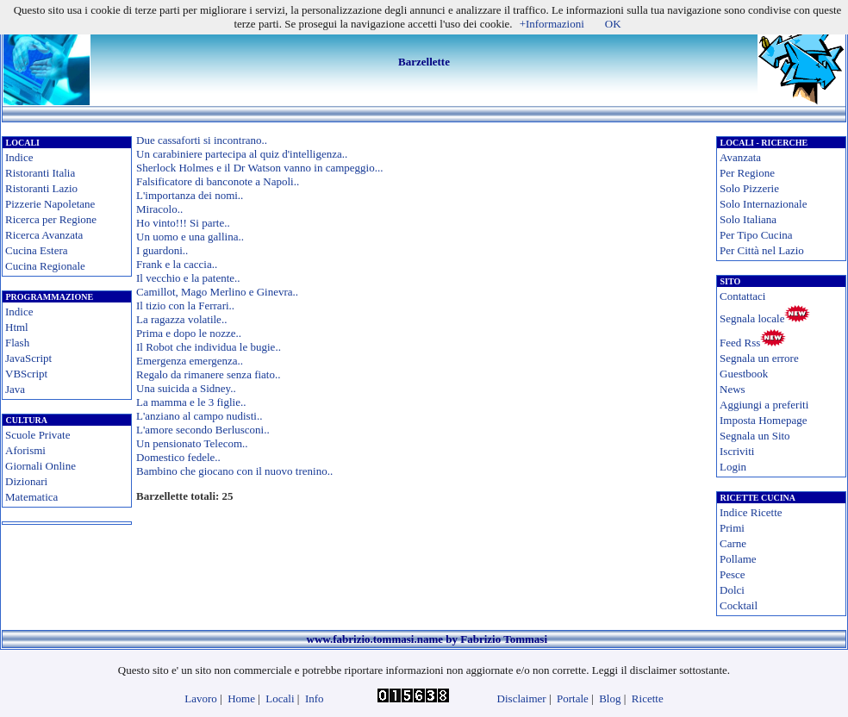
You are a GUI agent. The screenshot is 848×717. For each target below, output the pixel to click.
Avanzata (740, 157)
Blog (609, 698)
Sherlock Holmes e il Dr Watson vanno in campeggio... (259, 167)
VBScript (26, 373)
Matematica (31, 496)
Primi (732, 527)
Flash (17, 342)
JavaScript (28, 358)
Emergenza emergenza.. (189, 360)
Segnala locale (752, 318)
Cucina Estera (36, 250)
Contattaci (742, 296)
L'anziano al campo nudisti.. (199, 415)
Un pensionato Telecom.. (192, 443)
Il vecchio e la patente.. (188, 277)
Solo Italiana (748, 219)
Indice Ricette (751, 512)
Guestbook (744, 373)
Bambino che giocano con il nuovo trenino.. (234, 470)
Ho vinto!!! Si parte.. (183, 222)
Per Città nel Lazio (762, 250)
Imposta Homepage (763, 420)
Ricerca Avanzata (44, 234)
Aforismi (25, 450)
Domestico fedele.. (178, 457)
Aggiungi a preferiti (764, 404)
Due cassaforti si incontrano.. (201, 140)
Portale (573, 698)
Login (733, 466)
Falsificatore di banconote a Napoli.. (217, 181)
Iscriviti (737, 451)
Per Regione (747, 172)
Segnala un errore (759, 358)
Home (241, 698)
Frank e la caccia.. (176, 264)
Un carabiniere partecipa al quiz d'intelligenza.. (241, 153)
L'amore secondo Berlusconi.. (203, 429)
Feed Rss (740, 342)
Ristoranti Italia (40, 172)
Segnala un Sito (755, 435)
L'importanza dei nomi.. (189, 195)
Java (15, 389)
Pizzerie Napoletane (50, 203)
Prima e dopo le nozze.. (188, 333)
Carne (733, 543)
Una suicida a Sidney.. (186, 388)
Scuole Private (37, 434)
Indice (19, 157)
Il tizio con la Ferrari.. (185, 305)
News (732, 389)
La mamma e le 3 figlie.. (191, 402)
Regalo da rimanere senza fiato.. (208, 374)
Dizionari (26, 481)
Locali (279, 698)
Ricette (648, 698)
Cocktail (739, 605)
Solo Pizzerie (749, 188)
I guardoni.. (162, 250)
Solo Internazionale (763, 203)
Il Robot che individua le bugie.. (208, 346)
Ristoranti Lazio (41, 188)
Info (314, 698)
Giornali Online (40, 465)
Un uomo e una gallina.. (190, 236)
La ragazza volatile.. (181, 319)
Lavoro (200, 698)
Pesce (732, 574)
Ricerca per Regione (51, 219)
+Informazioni (552, 23)
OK (613, 23)
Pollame (738, 558)
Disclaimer (521, 698)
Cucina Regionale (45, 265)
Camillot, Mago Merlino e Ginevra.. (217, 291)
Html (16, 327)
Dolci (732, 589)
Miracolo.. (159, 209)
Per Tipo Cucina (756, 234)
